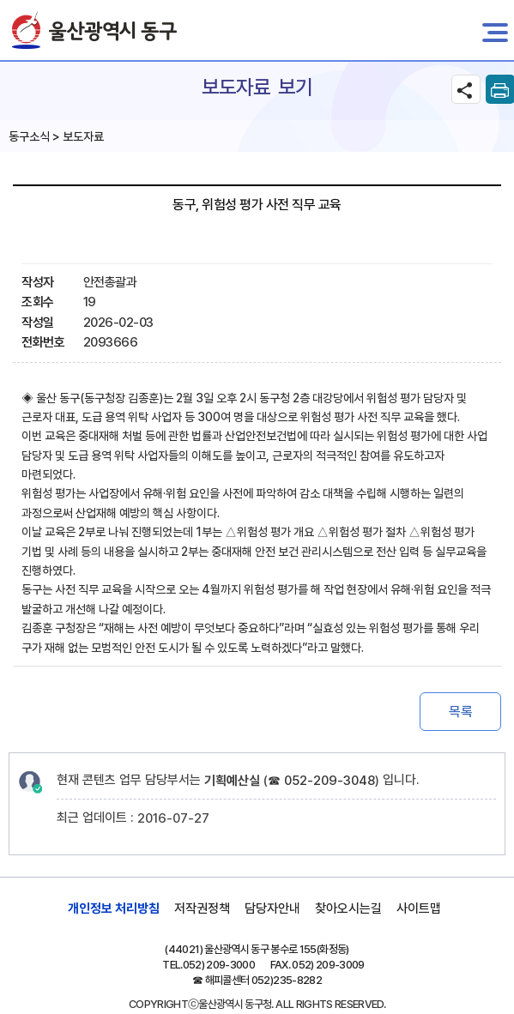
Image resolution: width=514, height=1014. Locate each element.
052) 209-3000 (219, 964)
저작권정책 (202, 908)
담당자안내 (272, 908)
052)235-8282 (286, 980)
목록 (461, 711)
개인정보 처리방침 (114, 908)
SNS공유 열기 (466, 89)
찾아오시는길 (348, 908)
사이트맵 (418, 908)
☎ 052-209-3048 (321, 780)
